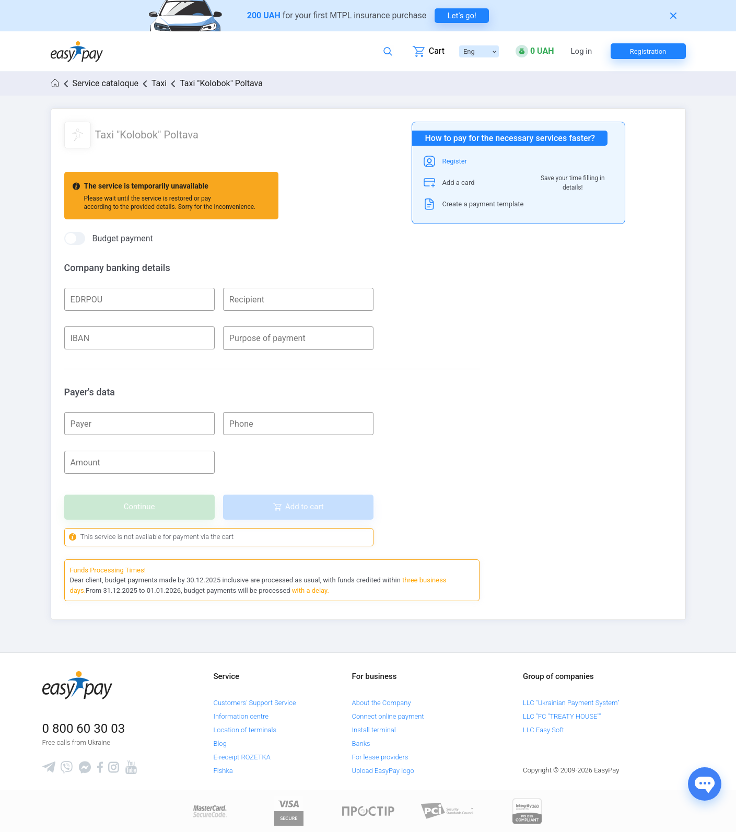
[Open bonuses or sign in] (534, 51)
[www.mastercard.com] (209, 810)
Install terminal (374, 730)
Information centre (240, 716)
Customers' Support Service (254, 703)
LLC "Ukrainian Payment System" (571, 703)
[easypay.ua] (77, 51)
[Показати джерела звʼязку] (704, 784)
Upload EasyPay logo (383, 771)
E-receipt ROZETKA (241, 757)
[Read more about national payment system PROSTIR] (368, 810)
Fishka (222, 771)
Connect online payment (388, 716)
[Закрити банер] (673, 15)
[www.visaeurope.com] (288, 810)
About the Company (381, 703)
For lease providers (380, 757)
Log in (581, 51)
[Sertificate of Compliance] (447, 810)
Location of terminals (244, 730)
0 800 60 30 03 (83, 728)
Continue (139, 506)
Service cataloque (105, 83)
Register (454, 161)
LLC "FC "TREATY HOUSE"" (562, 716)
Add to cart (304, 506)
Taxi (159, 83)
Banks (361, 743)
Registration (648, 51)
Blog (219, 743)
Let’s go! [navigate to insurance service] (462, 15)
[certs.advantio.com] (527, 810)
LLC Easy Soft (543, 730)
